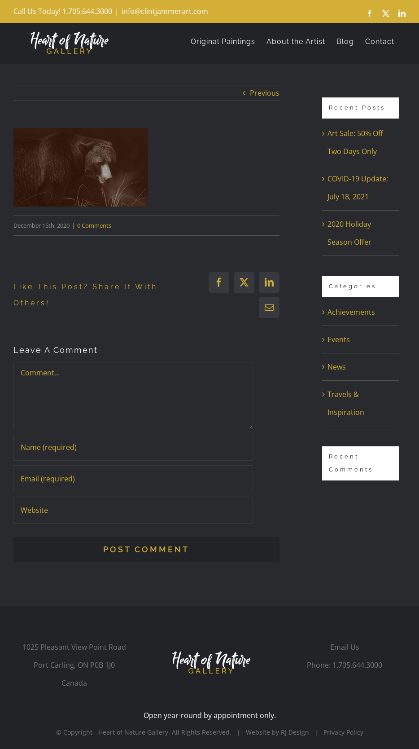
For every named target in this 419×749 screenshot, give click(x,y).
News (336, 367)
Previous (264, 93)
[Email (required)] (133, 478)
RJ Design (295, 732)
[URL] (133, 510)
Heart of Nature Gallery (133, 732)
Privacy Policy (343, 732)
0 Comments (94, 225)
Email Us (344, 647)
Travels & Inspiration (345, 403)
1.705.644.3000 (357, 665)
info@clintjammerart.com (165, 11)
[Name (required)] (133, 447)
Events (338, 339)
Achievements (351, 312)
